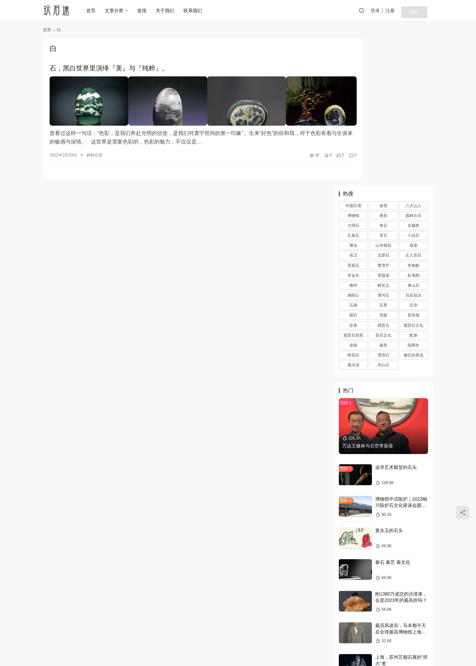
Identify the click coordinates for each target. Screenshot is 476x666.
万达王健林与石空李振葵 (367, 298)
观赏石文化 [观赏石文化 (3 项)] (413, 178)
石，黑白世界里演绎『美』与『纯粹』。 (109, 68)
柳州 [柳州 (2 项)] (353, 138)
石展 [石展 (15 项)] (353, 158)
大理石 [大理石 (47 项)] (353, 78)
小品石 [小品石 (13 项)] (413, 88)
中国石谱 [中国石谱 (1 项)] (353, 58)
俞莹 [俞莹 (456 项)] (383, 58)
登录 (389, 10)
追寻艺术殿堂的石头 (396, 320)
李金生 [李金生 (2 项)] (353, 128)
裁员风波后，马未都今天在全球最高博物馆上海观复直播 (400, 485)
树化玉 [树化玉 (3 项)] (383, 138)
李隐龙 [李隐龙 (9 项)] (383, 128)
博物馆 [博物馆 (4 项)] (353, 68)
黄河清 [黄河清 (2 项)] (353, 218)
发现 (143, 10)
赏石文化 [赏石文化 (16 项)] (383, 188)
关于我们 (167, 10)
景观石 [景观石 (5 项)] (353, 118)
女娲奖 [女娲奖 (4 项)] (413, 78)
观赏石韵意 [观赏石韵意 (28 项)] (353, 188)
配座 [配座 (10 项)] (413, 188)
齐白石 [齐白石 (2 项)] (383, 218)
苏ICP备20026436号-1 (272, 645)
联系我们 (194, 10)
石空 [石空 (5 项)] (413, 158)
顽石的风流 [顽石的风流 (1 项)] (413, 208)
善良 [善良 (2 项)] (383, 68)
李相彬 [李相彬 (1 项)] (413, 118)
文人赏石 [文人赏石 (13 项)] (413, 108)
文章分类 (116, 10)
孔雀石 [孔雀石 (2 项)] (353, 88)
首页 (93, 10)
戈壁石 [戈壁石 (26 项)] (383, 108)
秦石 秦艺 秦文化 (392, 415)
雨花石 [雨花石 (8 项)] (353, 208)
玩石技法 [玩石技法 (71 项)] (413, 148)
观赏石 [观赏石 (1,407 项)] (383, 178)
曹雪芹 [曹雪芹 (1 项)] (383, 118)
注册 (404, 10)
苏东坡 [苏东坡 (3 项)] (413, 168)
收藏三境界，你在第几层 (400, 573)
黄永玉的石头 (389, 383)
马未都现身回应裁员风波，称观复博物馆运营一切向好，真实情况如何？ (400, 548)
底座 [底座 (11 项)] (413, 98)
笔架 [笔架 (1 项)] (383, 168)
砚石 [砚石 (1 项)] (353, 168)
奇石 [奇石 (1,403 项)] (383, 78)
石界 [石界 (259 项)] (383, 158)
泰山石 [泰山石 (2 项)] (413, 138)
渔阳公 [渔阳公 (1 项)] (353, 148)
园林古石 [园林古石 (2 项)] (413, 68)
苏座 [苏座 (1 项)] (353, 178)
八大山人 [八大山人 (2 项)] (413, 58)
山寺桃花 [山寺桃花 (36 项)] (383, 98)
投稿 (424, 10)
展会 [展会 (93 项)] (353, 98)
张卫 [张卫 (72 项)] (353, 108)
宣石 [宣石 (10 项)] (383, 88)
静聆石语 (94, 147)
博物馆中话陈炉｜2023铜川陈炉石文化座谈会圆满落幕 (401, 358)
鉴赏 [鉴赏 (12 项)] (383, 198)
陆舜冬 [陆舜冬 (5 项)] (413, 198)
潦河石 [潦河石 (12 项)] (383, 148)
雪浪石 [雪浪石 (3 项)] (383, 208)
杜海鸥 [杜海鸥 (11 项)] (413, 128)
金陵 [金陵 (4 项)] (353, 198)
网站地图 (262, 635)
